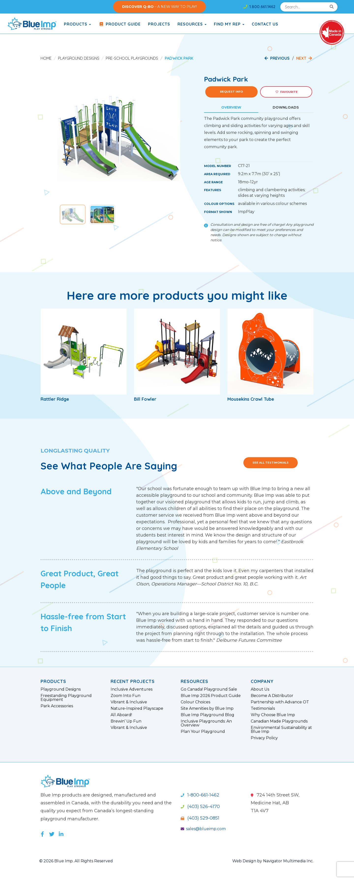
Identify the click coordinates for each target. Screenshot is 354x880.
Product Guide (119, 24)
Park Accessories (57, 706)
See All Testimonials (270, 462)
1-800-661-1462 (200, 795)
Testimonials (263, 708)
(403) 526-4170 (200, 806)
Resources (191, 24)
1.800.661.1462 (259, 6)
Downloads (286, 107)
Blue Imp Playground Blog (207, 715)
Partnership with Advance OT (280, 702)
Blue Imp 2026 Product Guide (211, 696)
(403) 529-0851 (200, 818)
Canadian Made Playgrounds (279, 721)
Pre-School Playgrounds (132, 58)
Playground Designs (78, 58)
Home (46, 58)
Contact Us (265, 24)
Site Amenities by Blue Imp (207, 708)
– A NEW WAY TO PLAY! (159, 6)
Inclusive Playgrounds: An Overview (206, 723)
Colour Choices (195, 702)
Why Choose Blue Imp (273, 715)
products (77, 24)
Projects (159, 24)
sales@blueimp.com (203, 828)
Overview (231, 107)
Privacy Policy (264, 738)
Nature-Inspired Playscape (137, 708)
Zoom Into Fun (125, 696)
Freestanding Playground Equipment (66, 698)
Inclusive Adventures (131, 689)
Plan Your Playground (203, 732)
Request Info (231, 91)
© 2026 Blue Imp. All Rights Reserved (76, 861)
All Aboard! (121, 715)
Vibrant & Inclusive (129, 702)
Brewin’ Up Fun (126, 721)
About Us (260, 689)
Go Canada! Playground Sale (209, 689)
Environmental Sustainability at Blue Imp (281, 730)
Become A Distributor (272, 696)
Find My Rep (229, 24)
